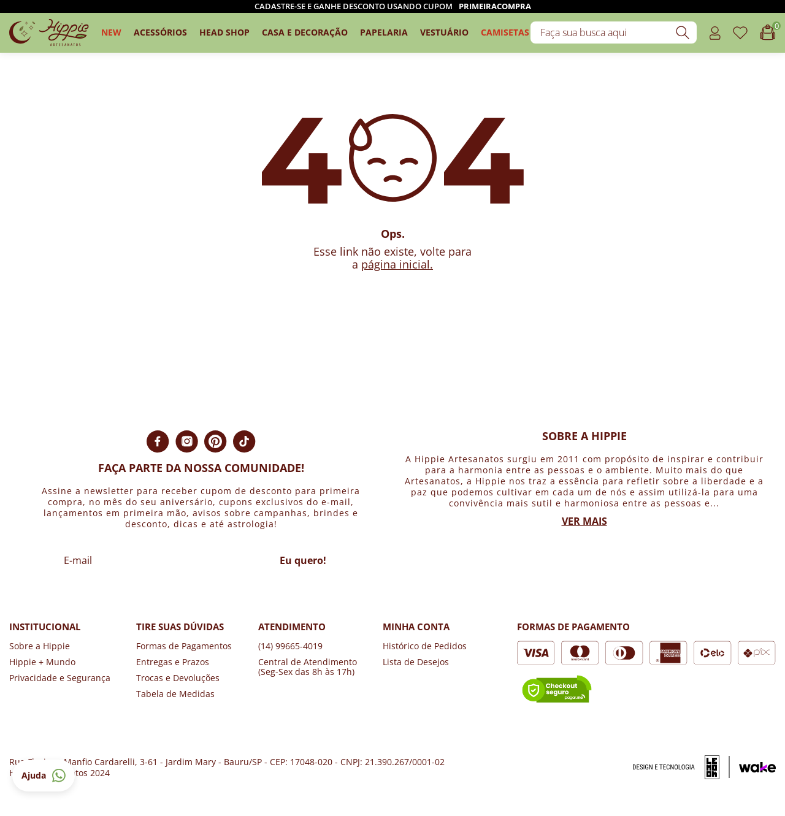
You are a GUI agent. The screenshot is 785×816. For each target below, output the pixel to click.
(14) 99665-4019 (290, 646)
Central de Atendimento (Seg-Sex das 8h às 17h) (307, 666)
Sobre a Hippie (39, 646)
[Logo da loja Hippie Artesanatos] (49, 33)
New (111, 32)
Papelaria (384, 32)
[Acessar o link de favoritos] (740, 32)
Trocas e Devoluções (178, 678)
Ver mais (584, 521)
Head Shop (224, 32)
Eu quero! (303, 560)
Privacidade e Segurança (59, 678)
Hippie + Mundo (42, 662)
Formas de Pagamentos (184, 646)
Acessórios (160, 32)
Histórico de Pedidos (425, 646)
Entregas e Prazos (172, 662)
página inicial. (397, 264)
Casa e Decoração (305, 32)
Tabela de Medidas (175, 694)
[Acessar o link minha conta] (715, 33)
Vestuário (444, 32)
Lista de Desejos (416, 662)
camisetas (505, 32)
